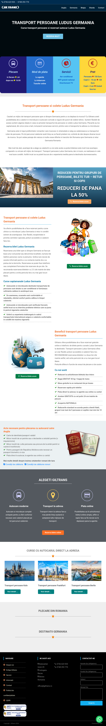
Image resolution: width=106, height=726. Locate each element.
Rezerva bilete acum (79, 201)
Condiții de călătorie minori (37, 464)
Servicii (7, 675)
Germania (73, 8)
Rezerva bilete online (53, 533)
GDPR (6, 700)
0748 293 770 (23, 2)
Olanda (92, 8)
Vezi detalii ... (12, 592)
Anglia (63, 8)
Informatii (8, 680)
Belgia (83, 8)
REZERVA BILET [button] (53, 37)
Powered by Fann (97, 723)
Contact (101, 8)
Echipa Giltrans (10, 670)
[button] (99, 719)
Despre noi (8, 665)
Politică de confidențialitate (9, 692)
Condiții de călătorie (13, 464)
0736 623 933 (8, 2)
